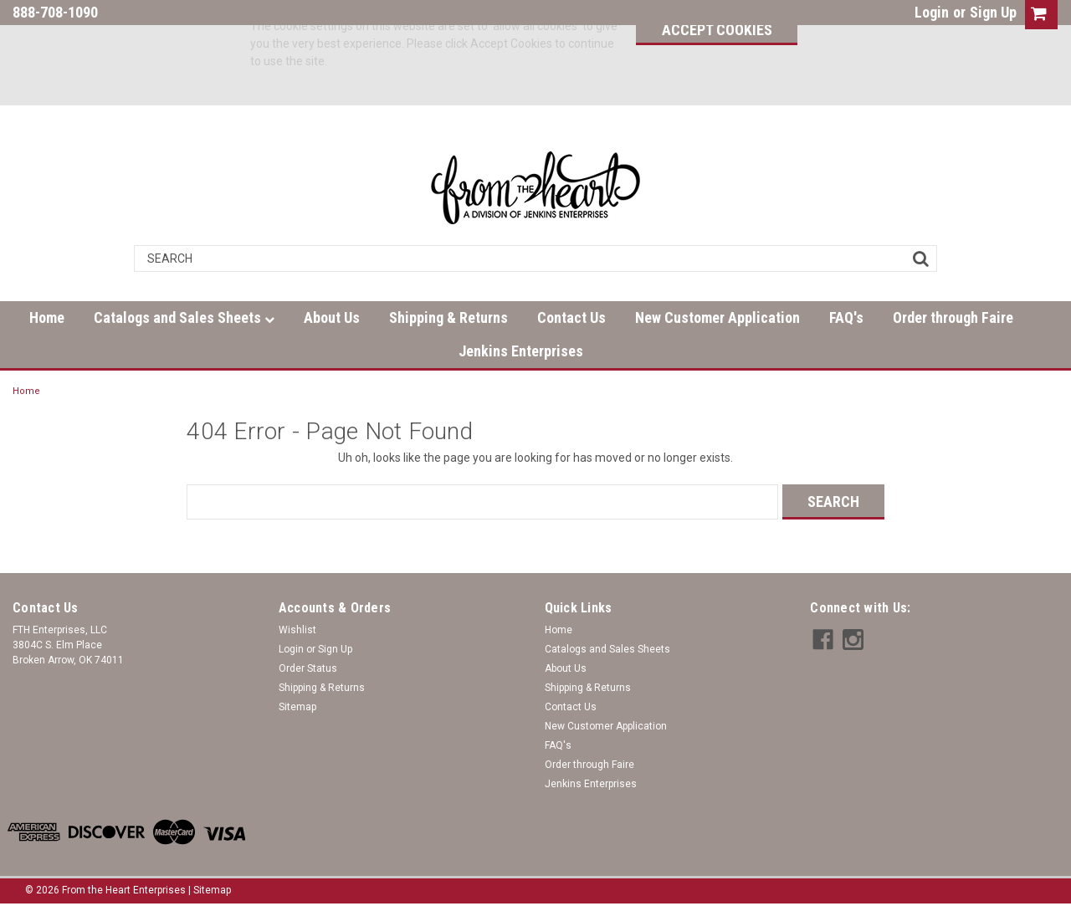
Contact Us (571, 317)
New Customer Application (717, 317)
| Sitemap (209, 889)
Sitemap (297, 707)
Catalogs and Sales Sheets (184, 317)
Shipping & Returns (448, 317)
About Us (332, 317)
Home (46, 317)
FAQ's (846, 317)
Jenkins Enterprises (521, 351)
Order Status (308, 668)
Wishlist (297, 630)
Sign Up (993, 12)
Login (932, 12)
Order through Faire (953, 317)
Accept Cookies (710, 29)
